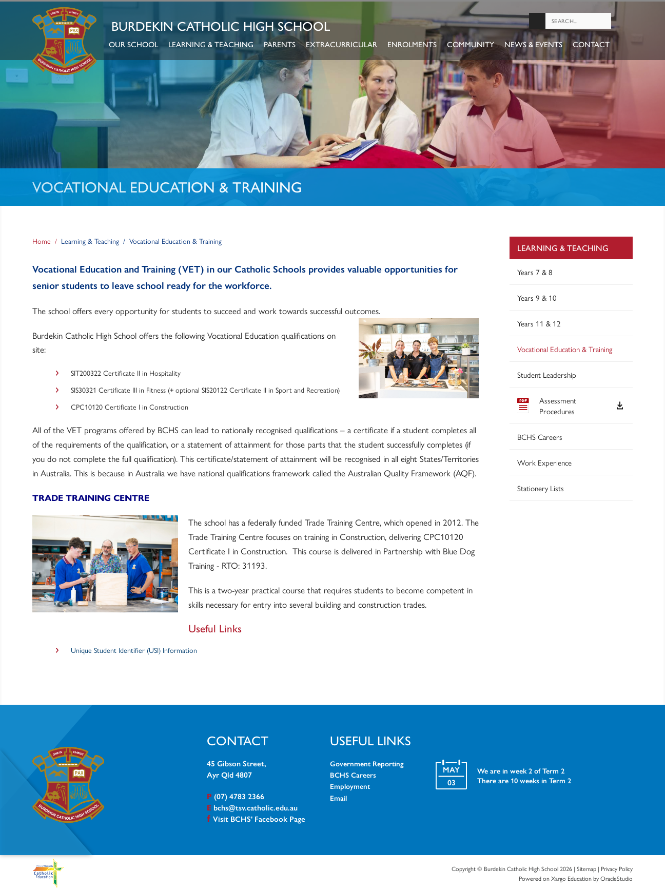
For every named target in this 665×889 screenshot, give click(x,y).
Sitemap (586, 866)
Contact (594, 45)
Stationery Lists (540, 485)
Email (338, 795)
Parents (283, 45)
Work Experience (544, 460)
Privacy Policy (617, 866)
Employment (350, 784)
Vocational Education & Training (564, 346)
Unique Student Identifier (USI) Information (134, 648)
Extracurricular (344, 45)
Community (473, 45)
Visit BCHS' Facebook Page (259, 816)
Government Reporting (367, 761)
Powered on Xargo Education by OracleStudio (576, 876)
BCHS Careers (539, 434)
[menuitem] (571, 378)
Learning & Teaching (214, 45)
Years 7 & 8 (535, 269)
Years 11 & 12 (539, 321)
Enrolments (415, 45)
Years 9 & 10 (537, 295)
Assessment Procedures (570, 403)
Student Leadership (546, 372)
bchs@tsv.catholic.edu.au (255, 805)
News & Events (536, 45)
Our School (136, 45)
